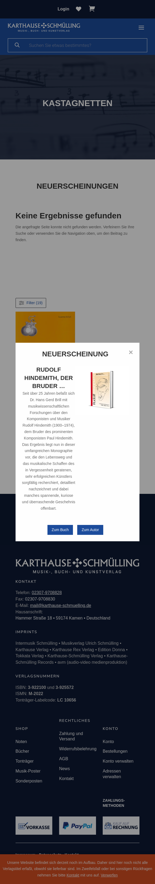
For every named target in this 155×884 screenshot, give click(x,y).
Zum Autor (90, 530)
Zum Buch (60, 530)
